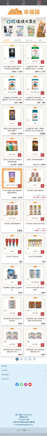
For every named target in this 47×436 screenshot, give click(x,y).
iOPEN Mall (5, 379)
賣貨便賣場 (5, 374)
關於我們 (4, 366)
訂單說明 (4, 370)
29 (30, 359)
